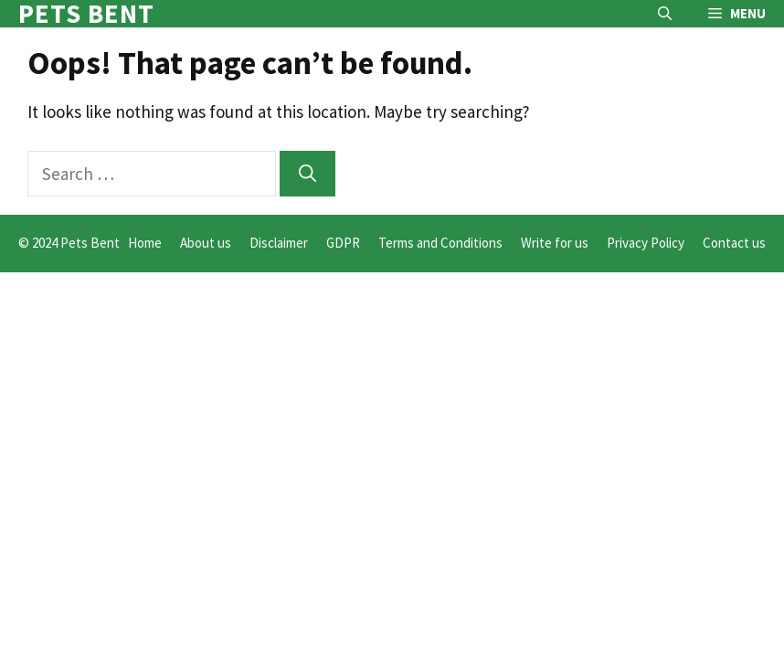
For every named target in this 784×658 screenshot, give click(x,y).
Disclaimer (278, 242)
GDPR (343, 242)
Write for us (554, 242)
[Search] (307, 174)
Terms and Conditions (440, 242)
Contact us (734, 242)
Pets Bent (86, 13)
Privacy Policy (645, 242)
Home (145, 242)
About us (205, 242)
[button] (665, 13)
